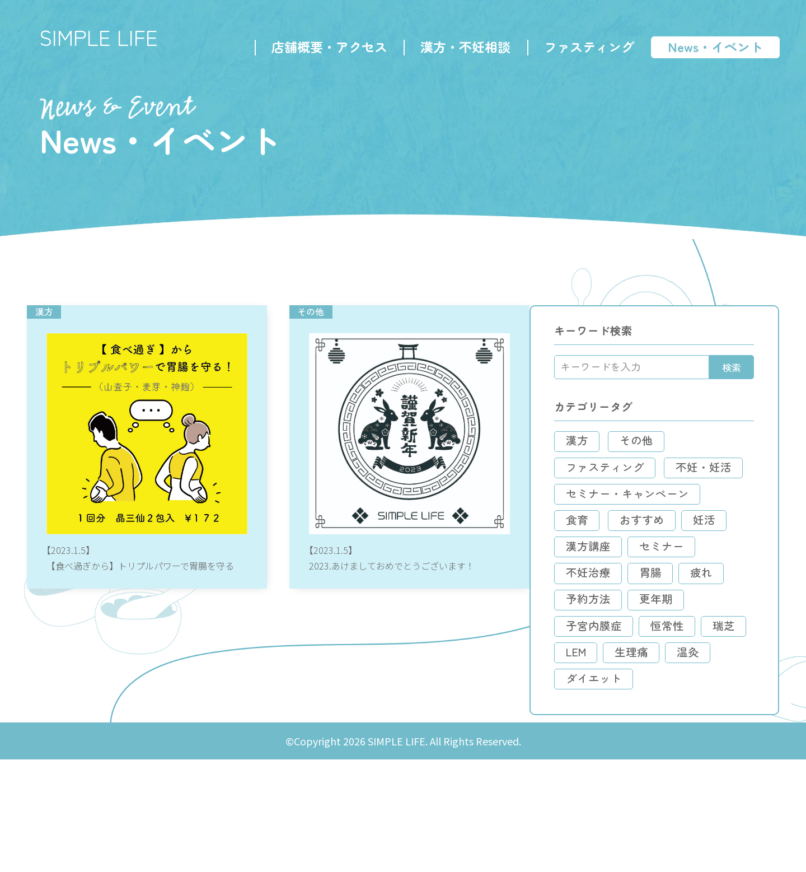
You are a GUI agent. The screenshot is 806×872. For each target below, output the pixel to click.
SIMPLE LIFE (103, 39)
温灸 (679, 771)
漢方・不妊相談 (464, 48)
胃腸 (616, 663)
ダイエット (633, 798)
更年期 (696, 690)
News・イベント (713, 48)
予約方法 (627, 690)
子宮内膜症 (633, 717)
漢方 (616, 475)
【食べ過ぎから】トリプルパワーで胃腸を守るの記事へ (149, 480)
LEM (668, 744)
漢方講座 (679, 609)
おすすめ (682, 583)
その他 (676, 475)
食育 (616, 583)
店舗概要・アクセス (328, 48)
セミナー (627, 636)
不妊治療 (701, 636)
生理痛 (622, 771)
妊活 (616, 609)
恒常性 (707, 717)
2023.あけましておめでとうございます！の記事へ (414, 480)
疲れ (668, 663)
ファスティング (587, 48)
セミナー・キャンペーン (666, 556)
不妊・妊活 (633, 529)
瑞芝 (616, 744)
